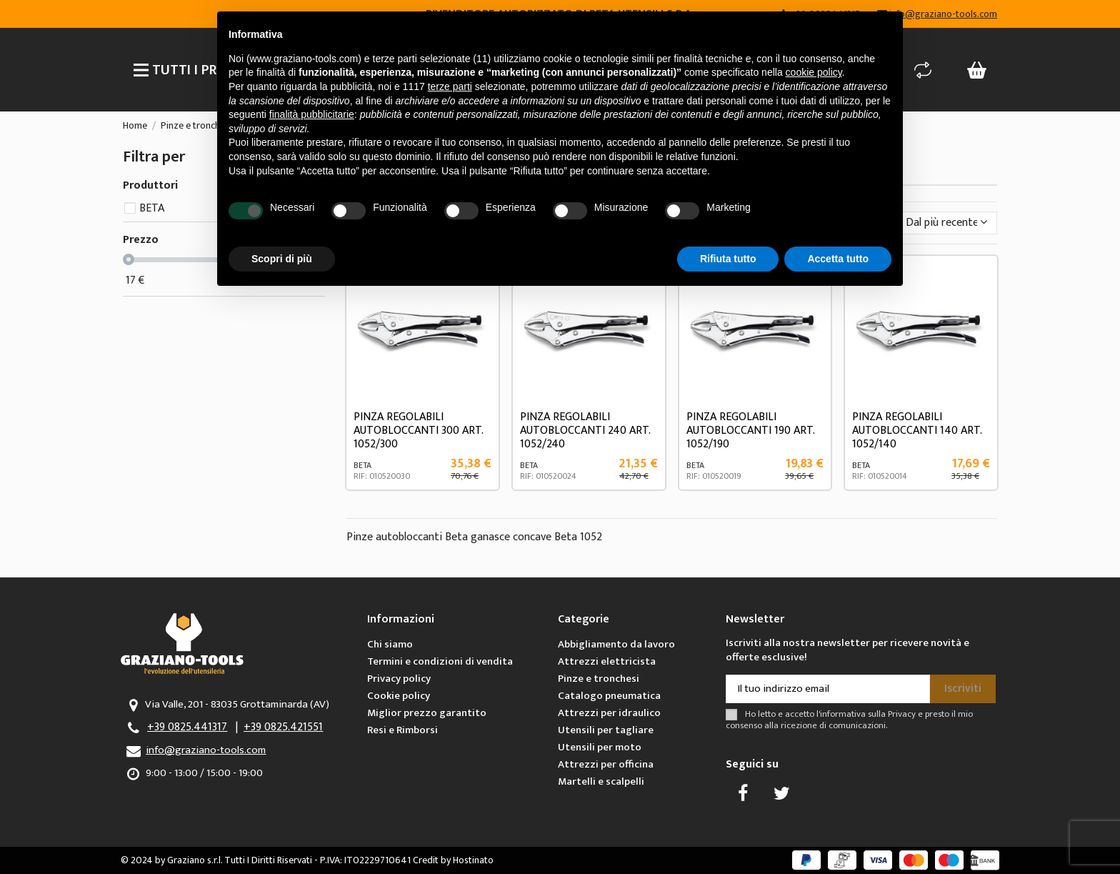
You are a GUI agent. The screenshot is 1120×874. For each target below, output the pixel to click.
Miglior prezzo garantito (426, 713)
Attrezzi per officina (606, 764)
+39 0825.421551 (283, 727)
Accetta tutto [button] (838, 258)
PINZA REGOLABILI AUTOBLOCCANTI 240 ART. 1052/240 (585, 430)
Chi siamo (390, 644)
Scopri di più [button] (281, 258)
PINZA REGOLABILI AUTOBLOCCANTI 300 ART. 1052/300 (418, 430)
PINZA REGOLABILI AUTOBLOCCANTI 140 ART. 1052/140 (916, 430)
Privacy (902, 714)
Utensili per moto (599, 747)
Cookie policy (398, 696)
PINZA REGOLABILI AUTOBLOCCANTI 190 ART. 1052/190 (750, 430)
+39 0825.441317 (187, 727)
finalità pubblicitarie (311, 114)
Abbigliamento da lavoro (616, 644)
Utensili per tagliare (606, 730)
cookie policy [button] (814, 72)
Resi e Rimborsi (402, 730)
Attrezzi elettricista (607, 661)
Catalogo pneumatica (609, 696)
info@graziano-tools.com (206, 750)
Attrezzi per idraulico (609, 713)
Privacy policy (399, 678)
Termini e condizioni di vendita (440, 661)
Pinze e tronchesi (598, 678)
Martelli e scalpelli (601, 781)
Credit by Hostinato (453, 860)
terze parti (450, 86)
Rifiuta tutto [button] (728, 258)
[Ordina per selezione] (947, 223)
